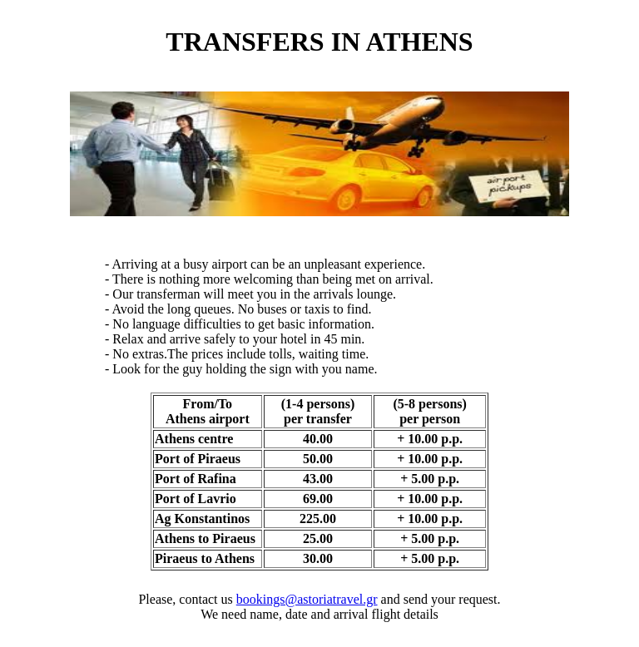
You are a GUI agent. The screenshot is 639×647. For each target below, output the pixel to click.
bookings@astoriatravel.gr (307, 599)
